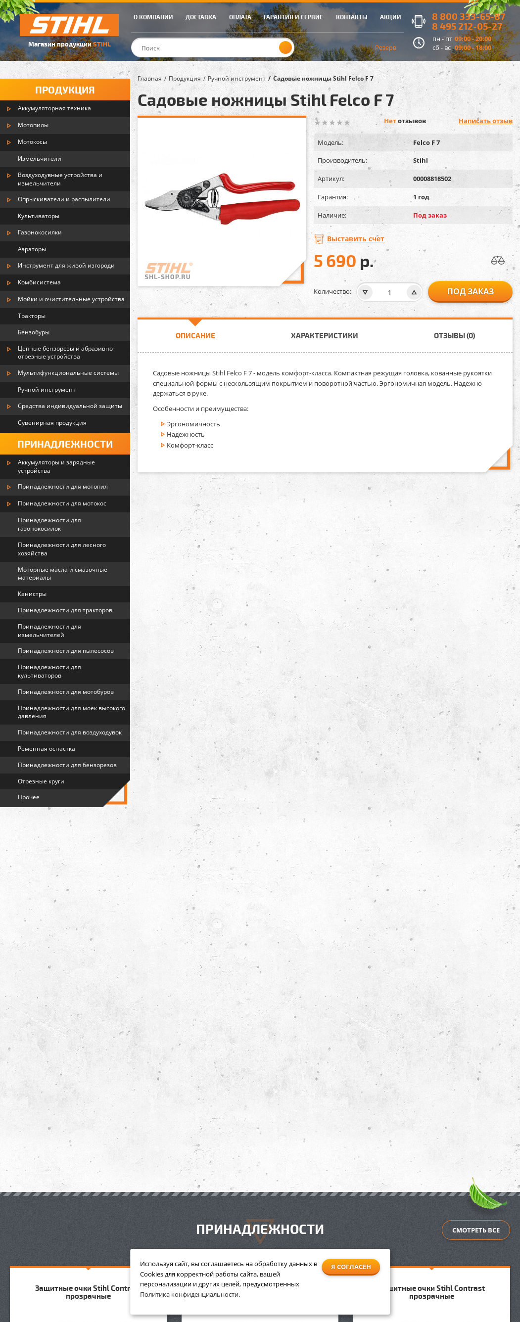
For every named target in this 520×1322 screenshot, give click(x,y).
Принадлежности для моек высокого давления (71, 712)
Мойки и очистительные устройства (71, 299)
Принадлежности (65, 444)
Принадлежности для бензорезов (67, 765)
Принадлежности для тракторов (65, 610)
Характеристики (324, 335)
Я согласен (351, 1266)
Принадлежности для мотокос (62, 503)
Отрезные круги (41, 781)
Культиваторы (38, 216)
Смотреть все (476, 1230)
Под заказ (470, 291)
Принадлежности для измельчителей (49, 630)
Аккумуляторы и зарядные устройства (56, 466)
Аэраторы (32, 249)
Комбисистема (39, 282)
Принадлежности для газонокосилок (49, 524)
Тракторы (32, 316)
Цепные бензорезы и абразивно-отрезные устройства (66, 352)
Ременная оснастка (46, 748)
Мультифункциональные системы (68, 372)
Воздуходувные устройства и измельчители (60, 179)
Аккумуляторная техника (54, 108)
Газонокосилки (40, 232)
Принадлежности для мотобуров (66, 691)
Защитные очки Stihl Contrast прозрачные (88, 1292)
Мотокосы (32, 141)
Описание (195, 335)
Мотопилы (33, 125)
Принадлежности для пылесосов (66, 650)
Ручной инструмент (47, 389)
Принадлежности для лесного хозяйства (62, 549)
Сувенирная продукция (52, 422)
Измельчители (39, 158)
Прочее (29, 797)
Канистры (32, 594)
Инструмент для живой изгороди (66, 265)
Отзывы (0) (454, 335)
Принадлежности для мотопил (63, 486)
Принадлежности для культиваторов (49, 671)
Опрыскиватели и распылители (64, 199)
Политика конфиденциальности (189, 1294)
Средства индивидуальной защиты (70, 406)
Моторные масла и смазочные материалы (62, 573)
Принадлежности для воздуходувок (70, 732)
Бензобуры (33, 332)
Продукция (65, 89)
